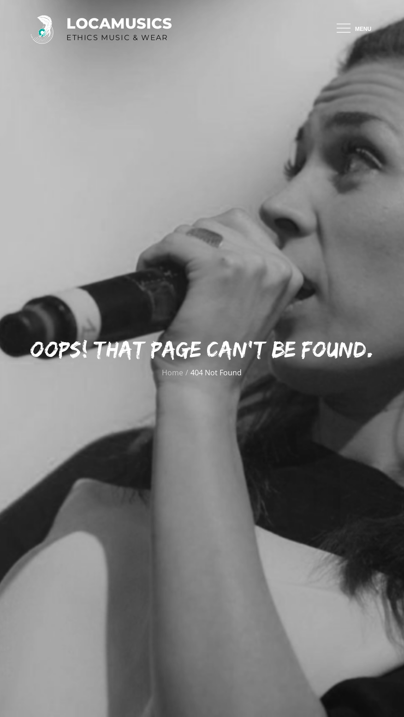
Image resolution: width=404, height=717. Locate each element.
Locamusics (119, 23)
